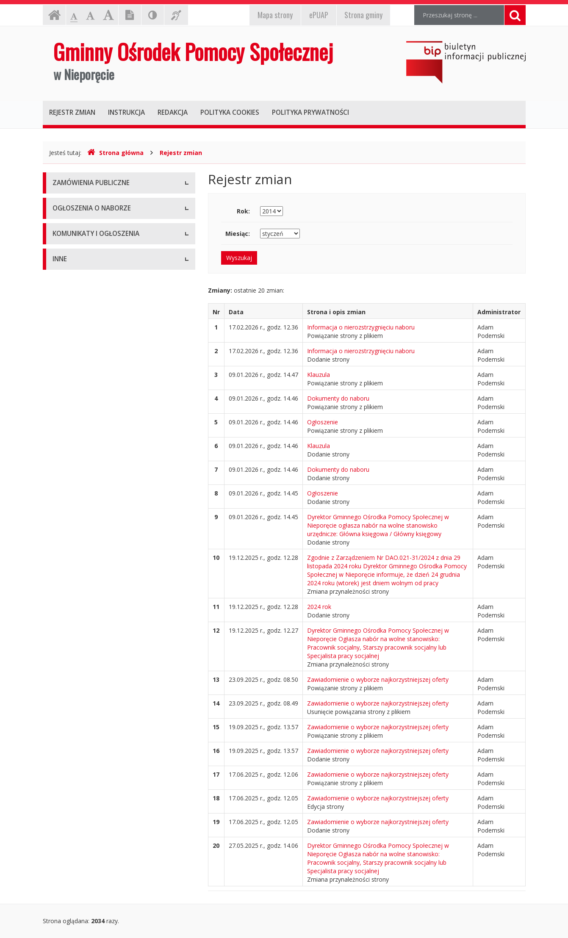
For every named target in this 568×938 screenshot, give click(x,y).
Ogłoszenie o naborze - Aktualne (97, 286)
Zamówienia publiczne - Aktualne (98, 203)
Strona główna (115, 153)
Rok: (243, 211)
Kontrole (64, 432)
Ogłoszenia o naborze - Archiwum (99, 267)
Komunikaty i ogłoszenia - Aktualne (101, 330)
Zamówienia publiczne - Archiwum (99, 222)
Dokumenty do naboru (338, 398)
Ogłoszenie (322, 422)
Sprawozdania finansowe (87, 470)
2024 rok (319, 607)
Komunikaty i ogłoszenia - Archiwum (102, 349)
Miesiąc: (237, 234)
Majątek (64, 413)
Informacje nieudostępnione (91, 394)
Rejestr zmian (181, 153)
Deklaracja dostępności (85, 489)
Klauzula (318, 375)
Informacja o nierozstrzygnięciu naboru (361, 327)
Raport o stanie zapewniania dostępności (109, 508)
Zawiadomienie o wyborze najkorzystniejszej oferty (378, 679)
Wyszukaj (239, 258)
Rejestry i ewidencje (80, 451)
